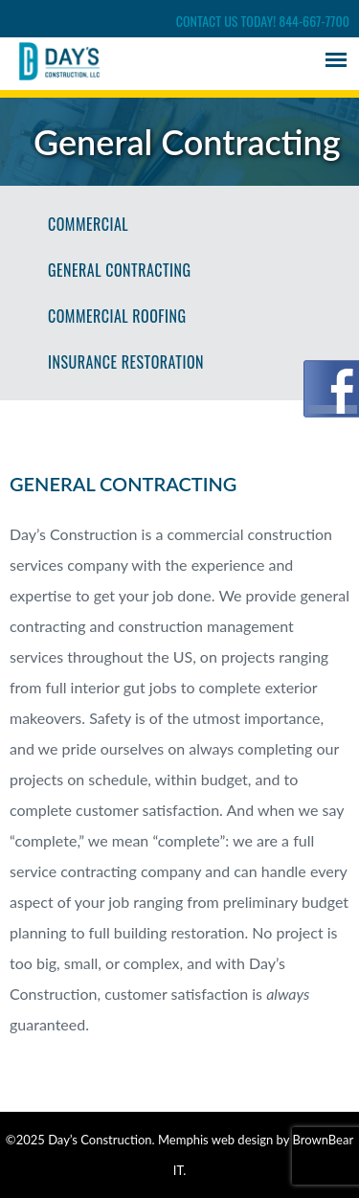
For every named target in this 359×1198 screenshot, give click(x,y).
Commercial (88, 224)
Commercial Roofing (117, 316)
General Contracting (119, 270)
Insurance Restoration (126, 361)
